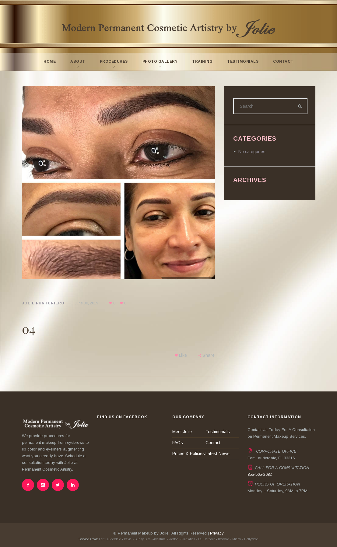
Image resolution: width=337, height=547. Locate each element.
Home (50, 61)
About (77, 61)
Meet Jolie (182, 431)
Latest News (217, 453)
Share (208, 355)
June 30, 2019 (86, 303)
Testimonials (242, 61)
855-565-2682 (259, 474)
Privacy (217, 533)
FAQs (177, 442)
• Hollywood (250, 539)
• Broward (222, 539)
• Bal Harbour (205, 539)
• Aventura (158, 539)
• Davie (127, 539)
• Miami (235, 539)
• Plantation (187, 539)
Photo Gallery (160, 61)
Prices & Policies (188, 453)
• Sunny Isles (141, 539)
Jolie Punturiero (43, 303)
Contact (283, 61)
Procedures (114, 61)
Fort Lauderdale (109, 539)
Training (202, 61)
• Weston (172, 539)
